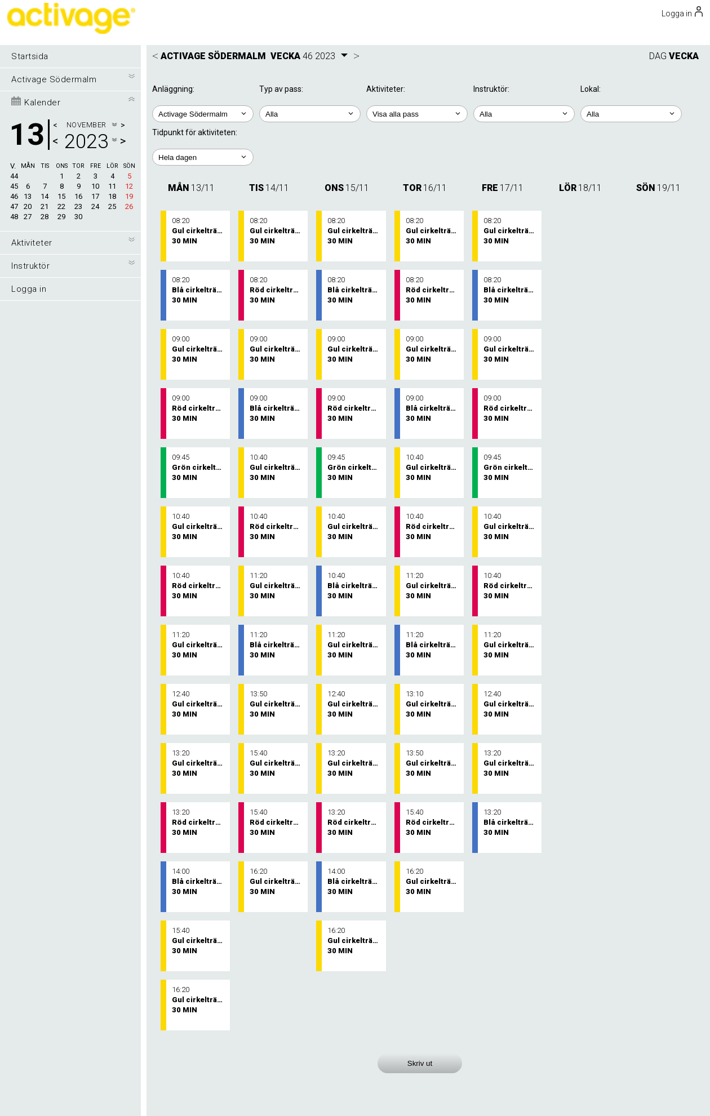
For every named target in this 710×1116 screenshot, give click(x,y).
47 (14, 206)
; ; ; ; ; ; (417, 113)
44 (14, 176)
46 (14, 196)
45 (14, 186)
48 (14, 216)
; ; (310, 113)
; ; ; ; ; (203, 157)
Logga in (28, 289)
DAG (658, 56)
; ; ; (631, 113)
